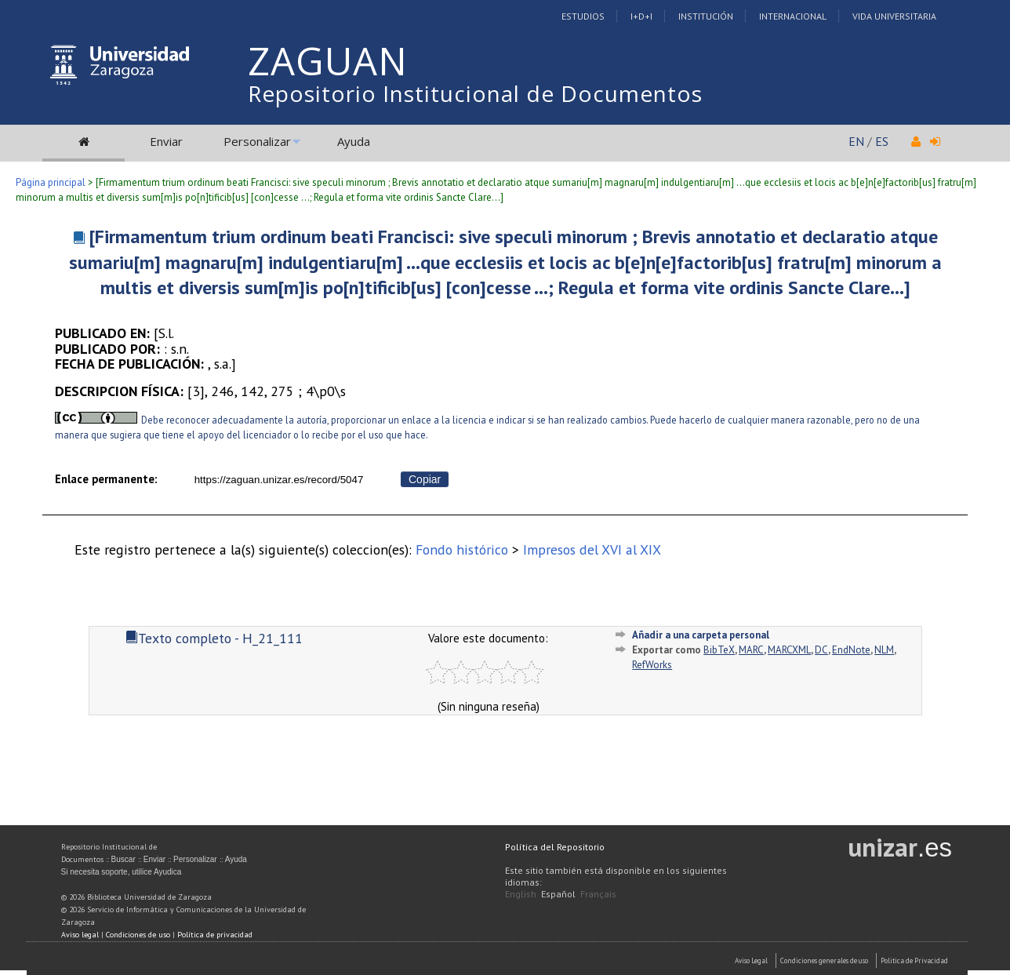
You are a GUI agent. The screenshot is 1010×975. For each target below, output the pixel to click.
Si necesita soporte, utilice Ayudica (121, 872)
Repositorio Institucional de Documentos (475, 93)
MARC (751, 650)
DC (821, 650)
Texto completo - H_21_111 (214, 638)
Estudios (583, 16)
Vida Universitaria (894, 16)
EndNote (851, 650)
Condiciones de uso (138, 935)
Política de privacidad (214, 935)
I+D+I (641, 16)
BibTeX (719, 650)
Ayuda (353, 141)
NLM (884, 650)
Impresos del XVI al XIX (592, 549)
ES (881, 141)
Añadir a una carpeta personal (700, 635)
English (520, 894)
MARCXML (789, 650)
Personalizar (257, 141)
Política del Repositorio (555, 847)
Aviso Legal (751, 960)
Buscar (123, 859)
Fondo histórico (462, 549)
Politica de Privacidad (914, 960)
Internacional (793, 16)
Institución (705, 16)
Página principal (50, 182)
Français (598, 894)
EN (856, 141)
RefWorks (652, 664)
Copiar (425, 479)
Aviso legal (80, 935)
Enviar (166, 141)
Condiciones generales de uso (824, 960)
